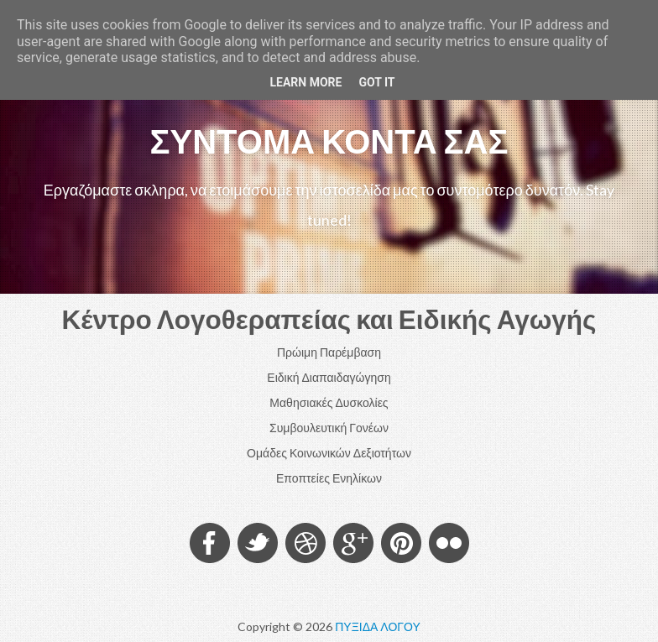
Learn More (305, 82)
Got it (376, 82)
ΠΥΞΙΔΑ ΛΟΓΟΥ (377, 626)
